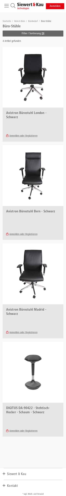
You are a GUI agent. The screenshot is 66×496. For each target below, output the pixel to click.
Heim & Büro (20, 21)
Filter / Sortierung (33, 33)
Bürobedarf (33, 21)
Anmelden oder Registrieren (23, 136)
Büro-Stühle (46, 21)
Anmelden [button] (55, 6)
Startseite (7, 21)
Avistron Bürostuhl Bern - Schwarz (30, 211)
